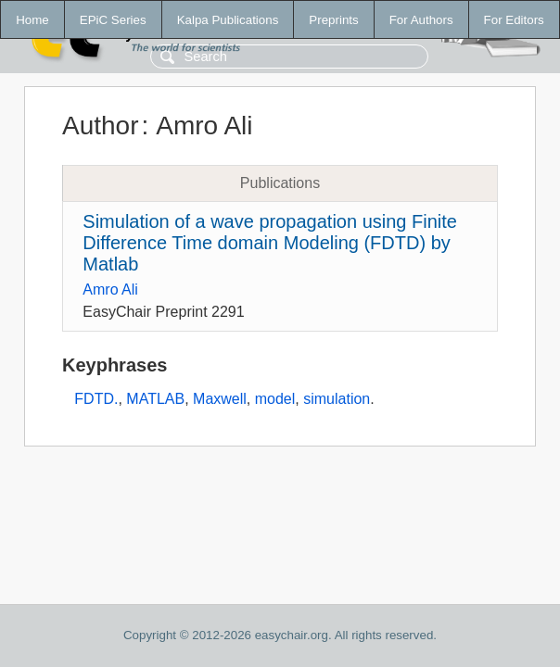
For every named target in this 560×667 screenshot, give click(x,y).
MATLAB (155, 399)
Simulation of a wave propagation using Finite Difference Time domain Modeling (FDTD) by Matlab (270, 242)
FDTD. (96, 399)
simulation (336, 399)
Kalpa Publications (228, 20)
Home (32, 20)
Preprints (333, 20)
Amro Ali (110, 289)
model (275, 399)
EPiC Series (113, 20)
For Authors (421, 20)
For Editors (514, 20)
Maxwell (220, 399)
